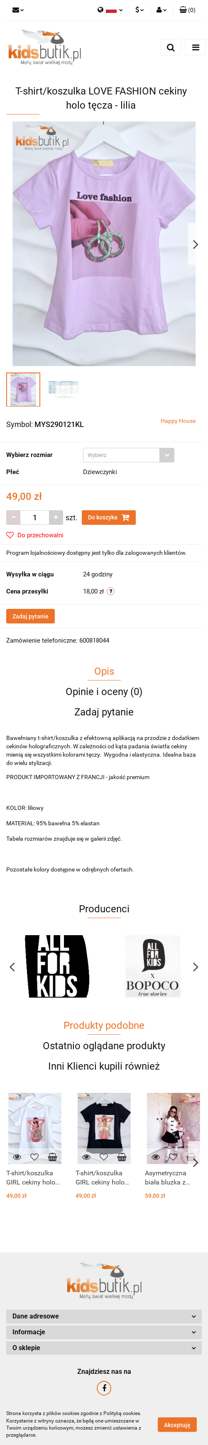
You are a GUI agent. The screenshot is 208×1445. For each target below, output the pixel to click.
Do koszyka (109, 517)
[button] (187, 10)
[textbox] (121, 455)
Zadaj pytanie (30, 616)
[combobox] (128, 455)
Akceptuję (177, 1424)
